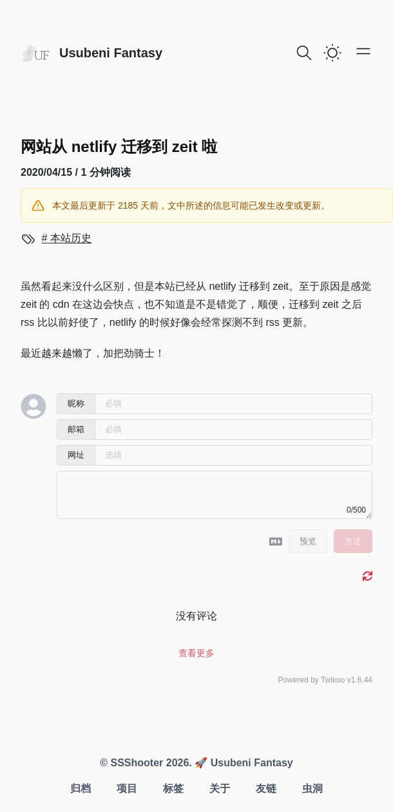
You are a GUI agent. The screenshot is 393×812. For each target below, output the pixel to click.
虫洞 (312, 788)
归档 (80, 788)
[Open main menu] (363, 51)
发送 (353, 541)
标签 (173, 788)
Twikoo (333, 680)
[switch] (332, 52)
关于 (219, 788)
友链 (266, 788)
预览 (308, 541)
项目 (127, 788)
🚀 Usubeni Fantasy (242, 762)
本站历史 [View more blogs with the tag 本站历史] (69, 237)
